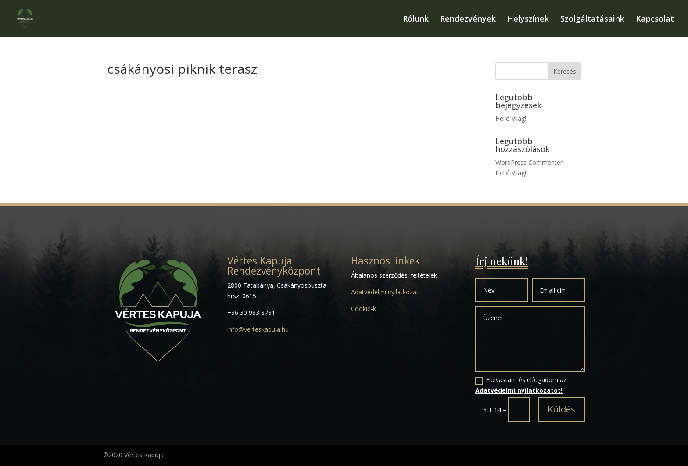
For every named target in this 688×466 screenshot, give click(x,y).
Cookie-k (363, 308)
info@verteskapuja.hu (258, 329)
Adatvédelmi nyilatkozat (385, 292)
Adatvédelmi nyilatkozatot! (519, 390)
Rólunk (416, 19)
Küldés (561, 409)
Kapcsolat (655, 19)
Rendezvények (468, 19)
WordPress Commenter (529, 162)
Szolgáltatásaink (592, 19)
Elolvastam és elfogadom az (520, 385)
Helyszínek (528, 19)
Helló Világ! (510, 118)
